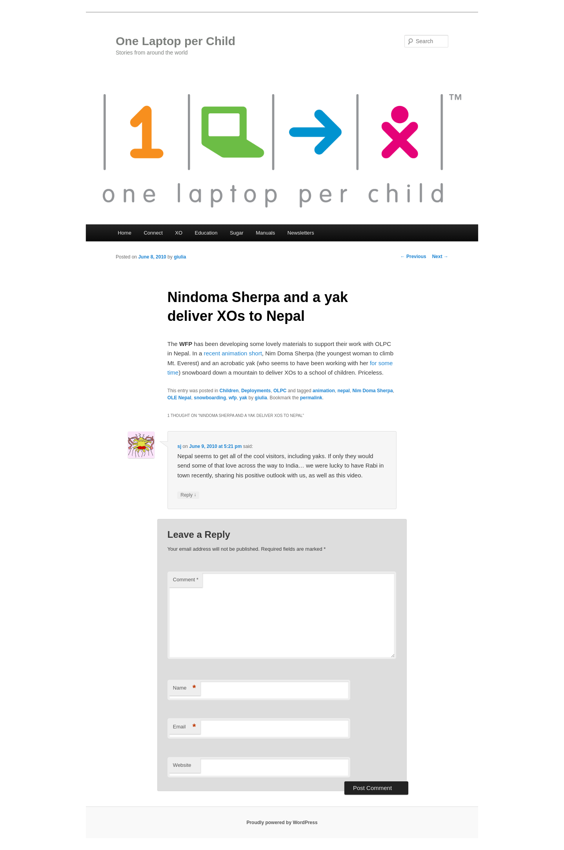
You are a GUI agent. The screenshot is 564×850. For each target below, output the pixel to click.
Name (184, 688)
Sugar (237, 233)
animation (324, 390)
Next (440, 256)
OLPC (279, 390)
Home (124, 233)
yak (243, 397)
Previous (413, 256)
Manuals (265, 233)
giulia (180, 257)
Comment (185, 579)
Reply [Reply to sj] (188, 495)
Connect (153, 233)
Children (229, 390)
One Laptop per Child (175, 41)
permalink (311, 397)
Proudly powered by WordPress (281, 822)
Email (184, 727)
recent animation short (233, 353)
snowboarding (210, 397)
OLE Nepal (179, 397)
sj (179, 446)
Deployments (256, 390)
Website (182, 765)
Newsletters (300, 233)
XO (178, 233)
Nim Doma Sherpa (372, 390)
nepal (343, 390)
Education (206, 233)
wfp (233, 397)
